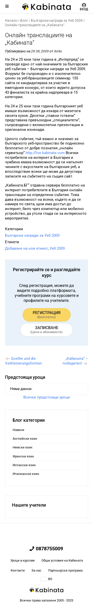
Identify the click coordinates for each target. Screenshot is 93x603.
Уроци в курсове (22, 560)
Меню (7, 6)
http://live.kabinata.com (45, 153)
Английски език (25, 438)
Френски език (23, 456)
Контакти (18, 570)
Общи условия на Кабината (62, 560)
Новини (18, 430)
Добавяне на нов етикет (26, 248)
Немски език (22, 447)
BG (46, 579)
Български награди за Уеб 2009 (57, 20)
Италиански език (26, 474)
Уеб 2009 (57, 248)
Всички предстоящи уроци (46, 397)
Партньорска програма (65, 570)
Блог (24, 20)
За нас (36, 570)
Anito (58, 51)
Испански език (24, 465)
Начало (11, 20)
